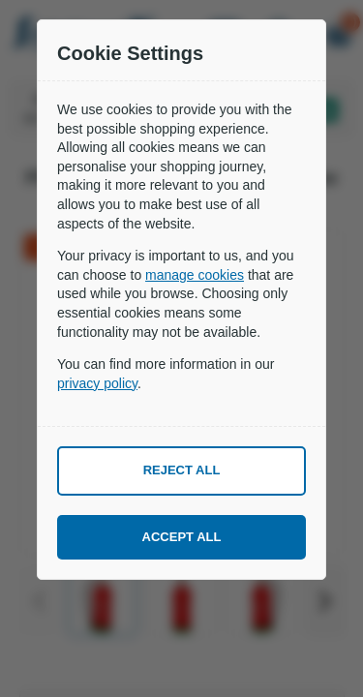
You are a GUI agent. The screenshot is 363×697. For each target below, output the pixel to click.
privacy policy (97, 383)
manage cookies (194, 275)
